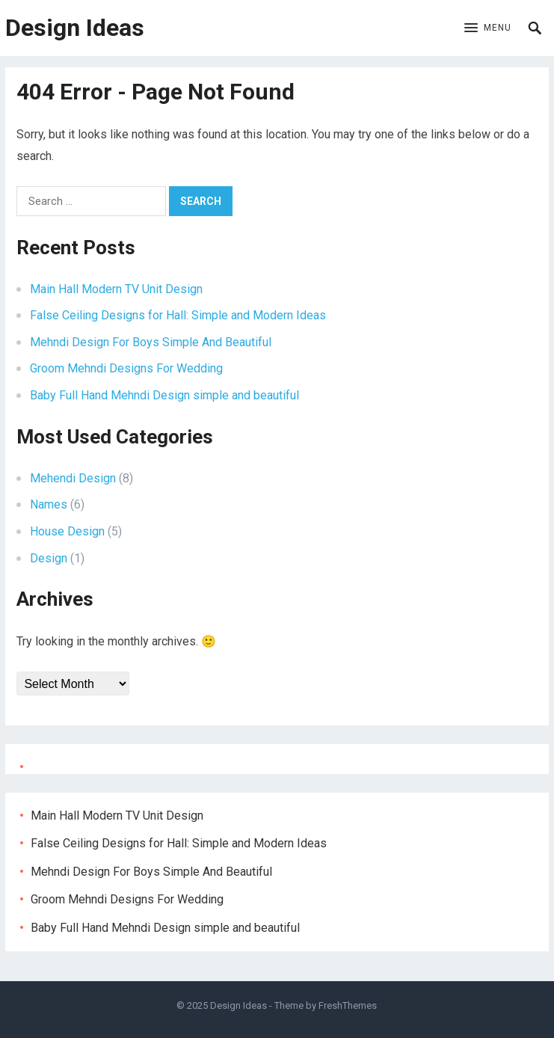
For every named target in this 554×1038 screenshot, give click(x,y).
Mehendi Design (73, 478)
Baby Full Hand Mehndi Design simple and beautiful (164, 395)
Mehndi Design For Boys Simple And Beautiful (150, 342)
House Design (67, 531)
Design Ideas (74, 27)
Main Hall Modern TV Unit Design (116, 289)
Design (48, 558)
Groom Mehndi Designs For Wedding (126, 368)
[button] (487, 28)
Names (48, 504)
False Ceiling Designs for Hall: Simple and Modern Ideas (178, 315)
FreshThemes (347, 1005)
